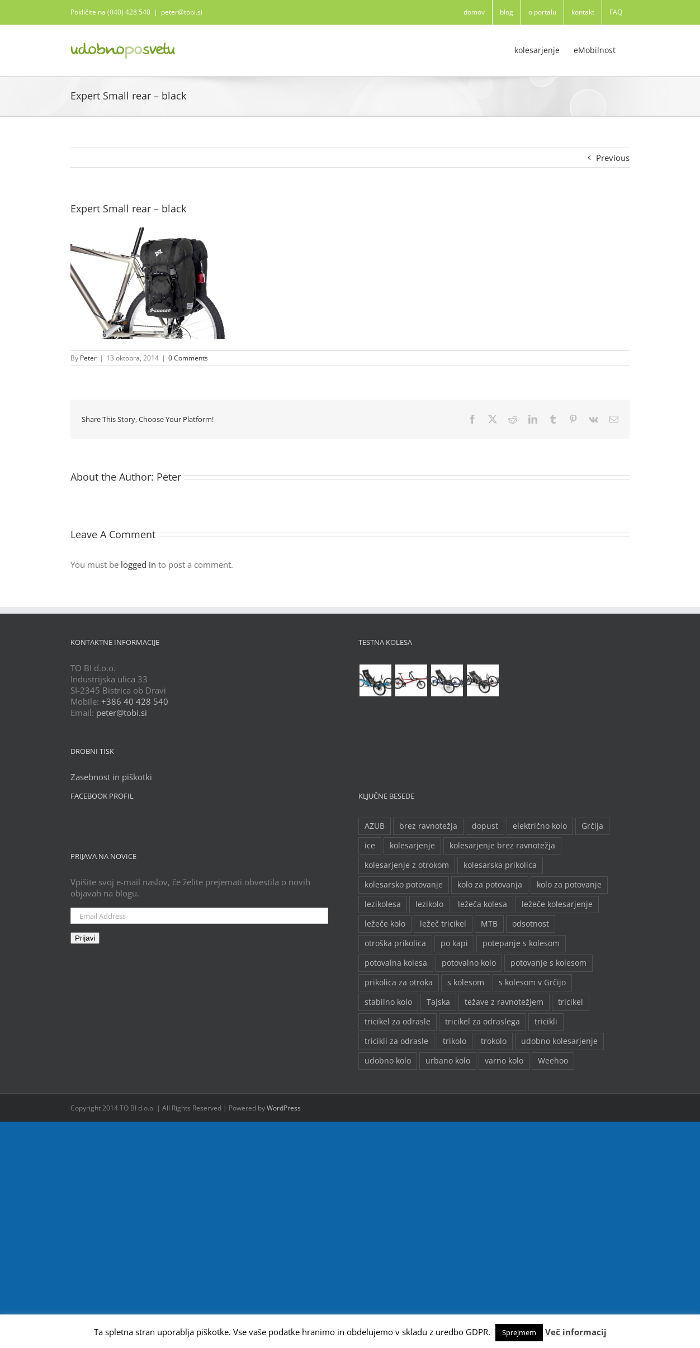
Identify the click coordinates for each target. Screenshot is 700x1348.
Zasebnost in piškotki (111, 776)
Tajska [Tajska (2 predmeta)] (438, 1002)
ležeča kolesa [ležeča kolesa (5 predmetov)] (482, 904)
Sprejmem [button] (519, 1332)
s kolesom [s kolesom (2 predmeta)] (465, 982)
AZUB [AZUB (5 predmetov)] (375, 826)
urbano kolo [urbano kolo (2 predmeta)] (447, 1061)
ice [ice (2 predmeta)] (370, 846)
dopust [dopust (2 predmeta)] (485, 826)
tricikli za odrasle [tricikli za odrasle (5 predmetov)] (396, 1041)
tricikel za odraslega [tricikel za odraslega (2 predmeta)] (482, 1022)
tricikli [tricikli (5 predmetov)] (546, 1022)
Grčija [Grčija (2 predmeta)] (592, 826)
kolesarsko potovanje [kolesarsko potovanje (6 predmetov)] (404, 885)
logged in (138, 564)
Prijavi (85, 938)
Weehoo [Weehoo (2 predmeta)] (553, 1061)
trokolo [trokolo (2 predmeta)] (494, 1041)
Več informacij (576, 1331)
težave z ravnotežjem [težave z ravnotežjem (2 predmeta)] (504, 1002)
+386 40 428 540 (134, 701)
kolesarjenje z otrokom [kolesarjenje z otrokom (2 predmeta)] (407, 865)
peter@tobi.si (181, 12)
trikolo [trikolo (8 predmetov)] (454, 1041)
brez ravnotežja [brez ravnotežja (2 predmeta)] (428, 826)
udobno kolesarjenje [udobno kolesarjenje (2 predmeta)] (559, 1041)
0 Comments (188, 358)
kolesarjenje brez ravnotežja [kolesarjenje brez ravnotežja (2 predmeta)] (502, 846)
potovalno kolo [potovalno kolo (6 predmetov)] (469, 963)
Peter (88, 358)
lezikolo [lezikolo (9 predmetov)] (429, 904)
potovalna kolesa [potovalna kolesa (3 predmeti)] (396, 963)
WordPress (284, 1108)
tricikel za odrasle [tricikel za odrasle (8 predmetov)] (398, 1022)
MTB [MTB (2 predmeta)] (489, 924)
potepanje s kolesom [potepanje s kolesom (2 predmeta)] (521, 943)
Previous (613, 157)
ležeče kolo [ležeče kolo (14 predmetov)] (385, 924)
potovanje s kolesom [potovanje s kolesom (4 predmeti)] (548, 963)
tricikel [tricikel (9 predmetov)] (570, 1002)
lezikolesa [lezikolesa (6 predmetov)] (383, 904)
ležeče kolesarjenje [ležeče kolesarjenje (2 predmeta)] (557, 904)
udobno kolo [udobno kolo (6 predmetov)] (388, 1061)
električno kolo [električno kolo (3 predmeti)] (540, 826)
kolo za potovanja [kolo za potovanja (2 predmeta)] (489, 885)
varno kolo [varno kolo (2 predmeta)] (504, 1061)
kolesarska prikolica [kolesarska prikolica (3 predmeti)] (500, 865)
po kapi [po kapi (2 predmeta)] (454, 943)
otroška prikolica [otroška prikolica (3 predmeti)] (395, 943)
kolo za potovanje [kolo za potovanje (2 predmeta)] (569, 885)
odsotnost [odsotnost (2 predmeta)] (530, 924)
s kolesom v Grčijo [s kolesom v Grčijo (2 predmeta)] (532, 982)
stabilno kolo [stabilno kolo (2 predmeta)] (388, 1002)
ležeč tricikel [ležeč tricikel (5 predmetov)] (443, 924)
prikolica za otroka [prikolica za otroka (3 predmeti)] (399, 982)
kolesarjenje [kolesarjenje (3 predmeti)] (412, 846)
